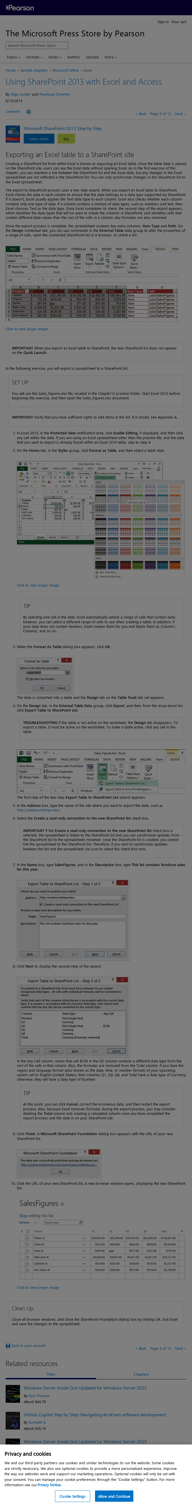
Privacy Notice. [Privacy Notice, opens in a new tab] (49, 1490)
